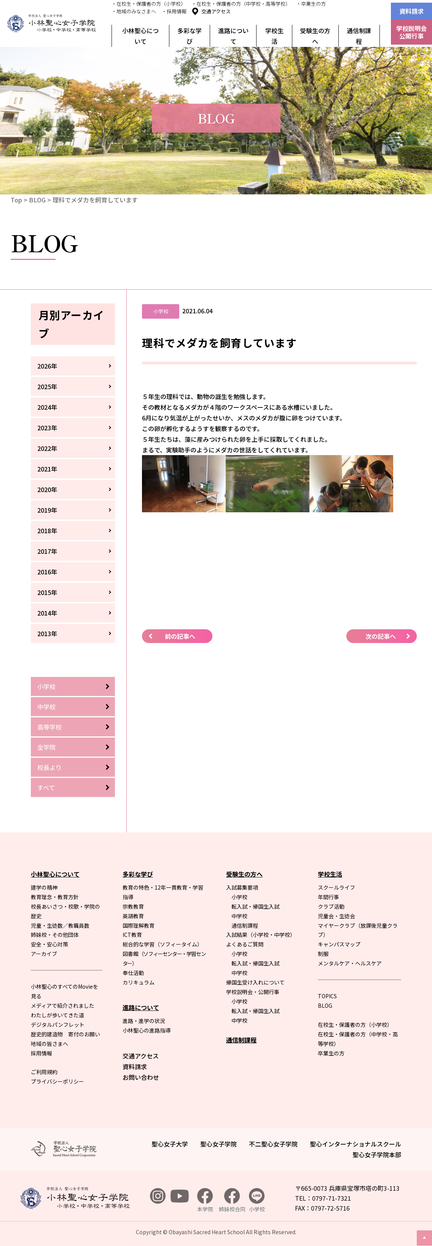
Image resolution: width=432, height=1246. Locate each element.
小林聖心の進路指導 (147, 1030)
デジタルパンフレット (57, 1024)
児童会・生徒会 (336, 916)
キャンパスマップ (339, 944)
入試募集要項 (242, 887)
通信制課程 (359, 36)
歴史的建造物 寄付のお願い (65, 1034)
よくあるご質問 (244, 944)
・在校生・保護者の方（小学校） (149, 3)
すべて (46, 787)
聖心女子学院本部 (376, 1154)
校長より (49, 767)
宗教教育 (133, 906)
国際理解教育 (139, 925)
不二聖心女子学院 (273, 1143)
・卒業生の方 (311, 3)
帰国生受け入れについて (255, 982)
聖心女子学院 (218, 1143)
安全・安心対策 (49, 944)
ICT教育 (132, 934)
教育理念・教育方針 (55, 897)
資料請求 (411, 11)
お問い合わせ (141, 1077)
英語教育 (133, 916)
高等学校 (49, 726)
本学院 (205, 1200)
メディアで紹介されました (62, 1005)
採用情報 (41, 1053)
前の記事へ (180, 636)
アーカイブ (44, 953)
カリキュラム (139, 982)
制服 (323, 953)
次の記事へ (380, 636)
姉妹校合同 (232, 1200)
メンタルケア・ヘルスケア (350, 963)
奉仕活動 (133, 973)
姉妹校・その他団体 (55, 934)
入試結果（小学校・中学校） (260, 934)
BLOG (37, 199)
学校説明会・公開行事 (252, 992)
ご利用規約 (44, 1072)
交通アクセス (216, 11)
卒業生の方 (331, 1053)
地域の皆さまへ (49, 1043)
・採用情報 (174, 11)
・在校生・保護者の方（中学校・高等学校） (240, 3)
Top (16, 199)
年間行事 (328, 897)
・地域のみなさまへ (134, 11)
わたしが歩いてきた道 (57, 1015)
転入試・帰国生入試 (255, 906)
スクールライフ (336, 887)
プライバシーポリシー (57, 1081)
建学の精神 (44, 887)
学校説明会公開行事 (411, 32)
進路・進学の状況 (144, 1021)
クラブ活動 (331, 906)
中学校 (46, 706)
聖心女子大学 (169, 1143)
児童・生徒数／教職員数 (60, 925)
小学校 (46, 686)
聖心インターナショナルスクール (355, 1143)
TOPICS (327, 996)
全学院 (46, 747)
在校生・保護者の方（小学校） (355, 1024)
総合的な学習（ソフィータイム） (162, 944)
